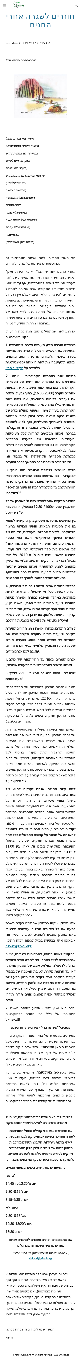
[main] (40, 20)
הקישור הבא (14, 368)
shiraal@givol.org (40, 1258)
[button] (4, 5)
